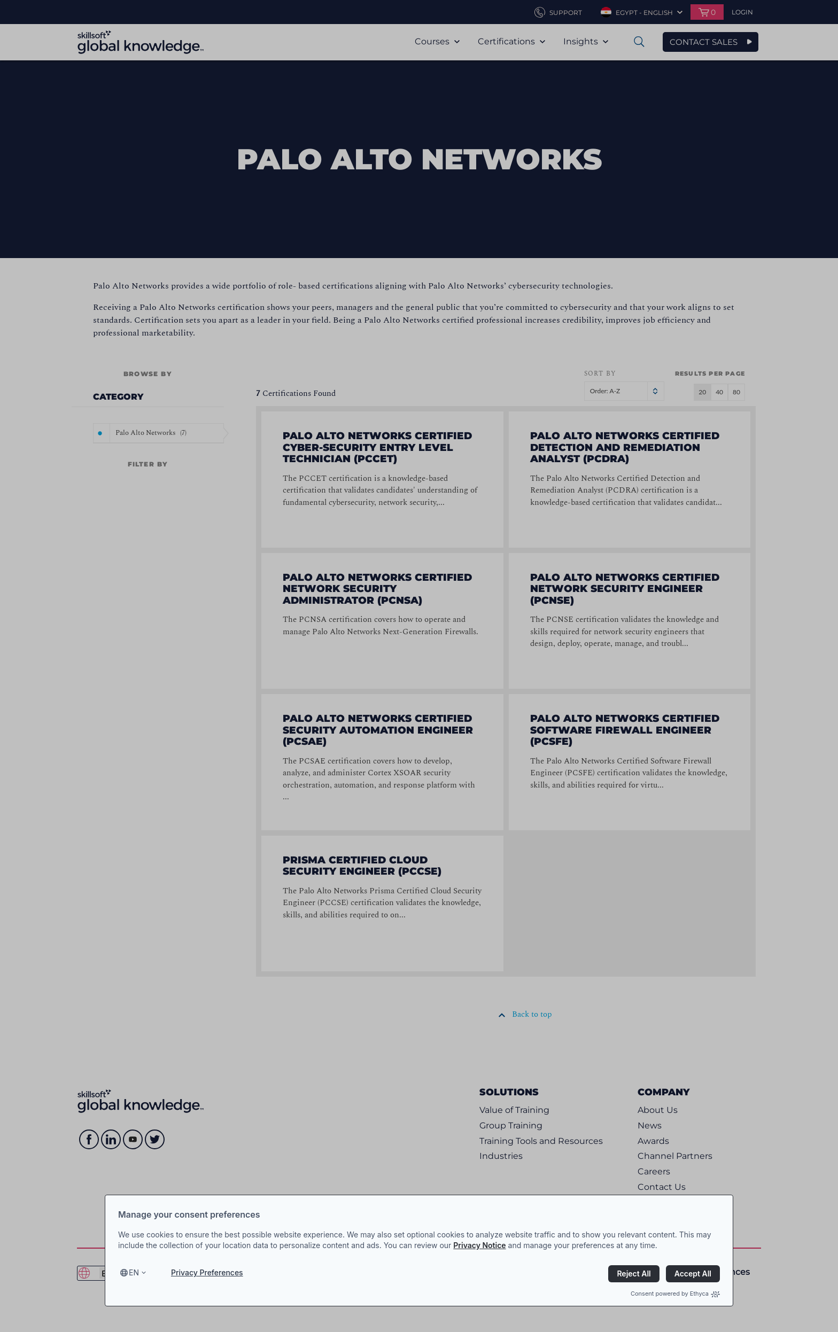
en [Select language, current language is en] (134, 1272)
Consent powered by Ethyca (675, 1293)
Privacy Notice (479, 1245)
